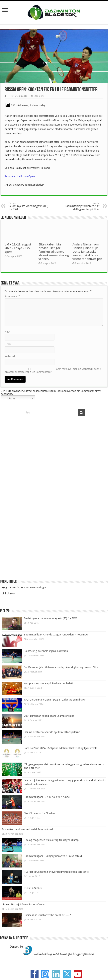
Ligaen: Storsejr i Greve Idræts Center (23, 904)
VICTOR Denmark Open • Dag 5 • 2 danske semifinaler (55, 699)
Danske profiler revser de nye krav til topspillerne (52, 732)
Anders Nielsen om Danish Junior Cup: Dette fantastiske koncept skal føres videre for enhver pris (87, 252)
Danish (9, 398)
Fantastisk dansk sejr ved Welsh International (27, 829)
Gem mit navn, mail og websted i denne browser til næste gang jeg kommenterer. (53, 370)
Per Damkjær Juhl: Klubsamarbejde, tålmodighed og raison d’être (61, 667)
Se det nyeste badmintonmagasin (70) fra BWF (50, 618)
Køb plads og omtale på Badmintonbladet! (48, 683)
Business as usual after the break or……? (47, 915)
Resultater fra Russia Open (20, 176)
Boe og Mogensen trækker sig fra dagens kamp (51, 839)
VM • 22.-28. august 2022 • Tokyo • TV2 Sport (18, 248)
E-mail (8, 344)
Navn (7, 331)
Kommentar (12, 296)
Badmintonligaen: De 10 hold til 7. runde (47, 796)
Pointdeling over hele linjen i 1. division (46, 650)
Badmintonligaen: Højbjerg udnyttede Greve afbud (53, 855)
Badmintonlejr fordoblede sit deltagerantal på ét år (78, 206)
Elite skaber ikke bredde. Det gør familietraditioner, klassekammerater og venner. (54, 252)
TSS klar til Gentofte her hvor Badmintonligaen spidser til (56, 871)
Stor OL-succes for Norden (39, 813)
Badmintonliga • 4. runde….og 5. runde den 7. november (56, 634)
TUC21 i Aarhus (33, 888)
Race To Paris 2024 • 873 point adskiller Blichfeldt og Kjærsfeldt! (60, 748)
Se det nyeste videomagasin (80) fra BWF (29, 206)
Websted (10, 356)
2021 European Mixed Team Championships (49, 715)
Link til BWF (8, 593)
